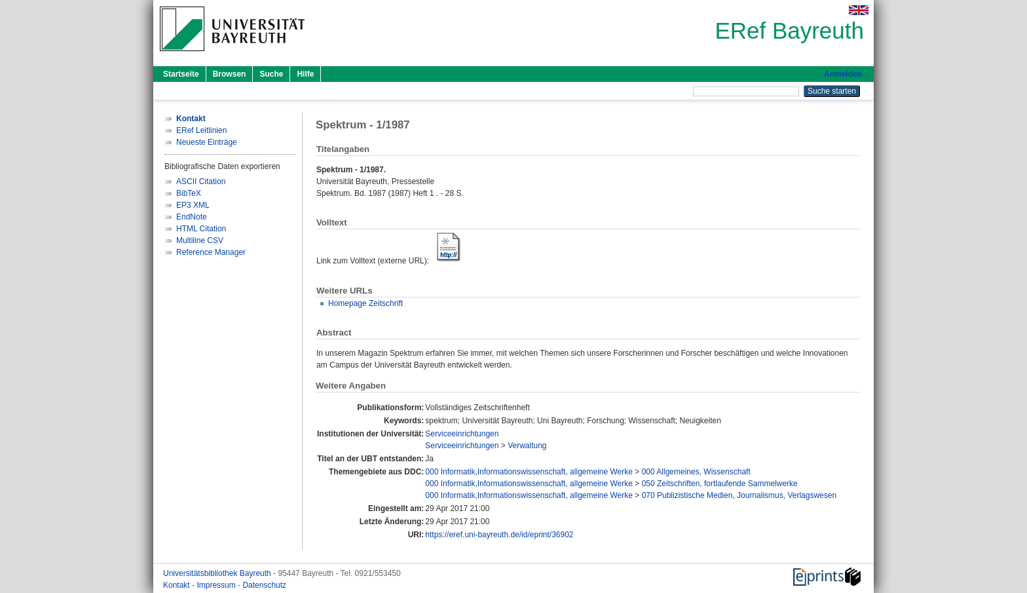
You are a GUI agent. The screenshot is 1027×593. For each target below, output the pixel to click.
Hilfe (305, 74)
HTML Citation (201, 228)
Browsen (229, 74)
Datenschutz (264, 585)
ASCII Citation (200, 181)
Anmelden (843, 74)
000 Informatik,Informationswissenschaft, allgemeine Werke (529, 471)
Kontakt (177, 585)
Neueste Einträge (206, 142)
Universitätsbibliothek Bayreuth (218, 573)
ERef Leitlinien (201, 130)
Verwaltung (527, 445)
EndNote (191, 216)
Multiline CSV (199, 240)
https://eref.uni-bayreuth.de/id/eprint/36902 (499, 534)
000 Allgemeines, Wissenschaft (696, 471)
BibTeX (188, 193)
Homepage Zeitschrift (365, 303)
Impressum (217, 585)
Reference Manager (211, 252)
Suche (271, 74)
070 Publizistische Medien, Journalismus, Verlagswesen (739, 495)
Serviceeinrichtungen (461, 433)
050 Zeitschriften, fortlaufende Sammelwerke (720, 483)
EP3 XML (193, 205)
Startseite (181, 74)
